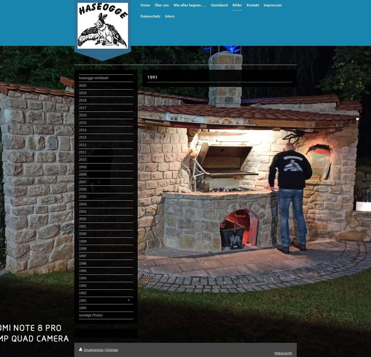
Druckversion (91, 350)
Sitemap (112, 350)
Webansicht (283, 353)
